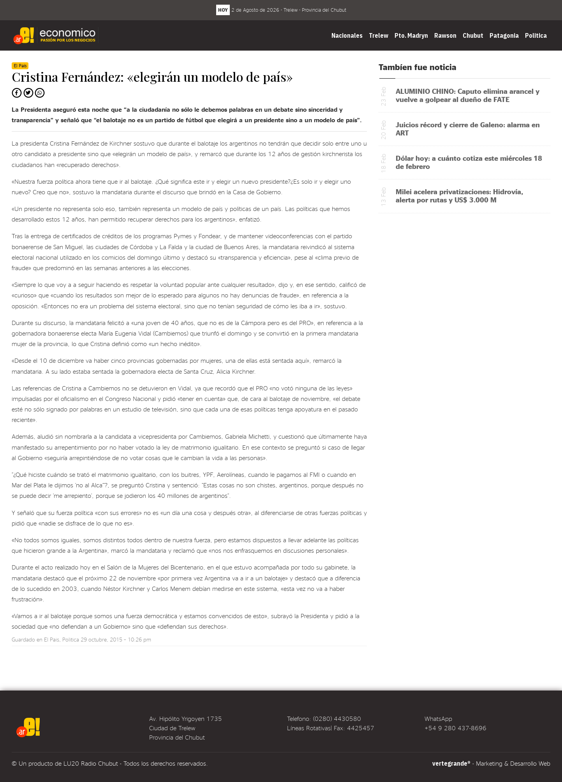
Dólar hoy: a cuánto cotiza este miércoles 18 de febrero (469, 161)
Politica (536, 35)
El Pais (51, 639)
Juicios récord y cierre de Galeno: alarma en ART (468, 128)
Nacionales (347, 35)
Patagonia (504, 35)
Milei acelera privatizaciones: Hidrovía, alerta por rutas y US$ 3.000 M (459, 195)
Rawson (445, 35)
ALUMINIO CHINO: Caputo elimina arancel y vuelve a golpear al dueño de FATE (467, 95)
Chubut (473, 35)
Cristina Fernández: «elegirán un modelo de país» (152, 76)
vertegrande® (451, 763)
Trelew (378, 35)
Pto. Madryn (411, 35)
